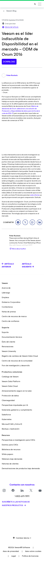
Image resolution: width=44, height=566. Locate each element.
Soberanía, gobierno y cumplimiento (17, 409)
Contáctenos (7, 307)
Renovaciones (7, 346)
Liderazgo (6, 292)
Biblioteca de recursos (11, 449)
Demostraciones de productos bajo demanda (21, 468)
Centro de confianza (10, 321)
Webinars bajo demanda (12, 459)
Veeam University (9, 351)
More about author (17, 248)
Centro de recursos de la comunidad (17, 360)
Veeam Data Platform (11, 381)
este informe (35, 195)
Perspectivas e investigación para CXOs (18, 440)
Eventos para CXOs (10, 444)
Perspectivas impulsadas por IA (15, 405)
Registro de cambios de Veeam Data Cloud (20, 356)
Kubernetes (6, 419)
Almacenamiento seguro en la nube (17, 390)
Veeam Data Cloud (10, 386)
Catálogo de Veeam (10, 376)
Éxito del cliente (8, 341)
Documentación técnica (12, 337)
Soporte (5, 332)
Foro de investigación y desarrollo (16, 365)
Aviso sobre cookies (33, 551)
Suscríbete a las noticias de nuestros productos (16, 503)
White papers (7, 454)
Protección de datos (10, 395)
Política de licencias (30, 556)
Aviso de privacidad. (11, 551)
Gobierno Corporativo (11, 302)
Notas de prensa (9, 311)
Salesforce (6, 414)
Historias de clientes (10, 463)
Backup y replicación (10, 428)
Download (9, 61)
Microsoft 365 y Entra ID (12, 424)
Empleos (5, 297)
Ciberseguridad (8, 400)
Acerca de (6, 288)
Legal (13, 556)
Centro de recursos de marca (14, 316)
